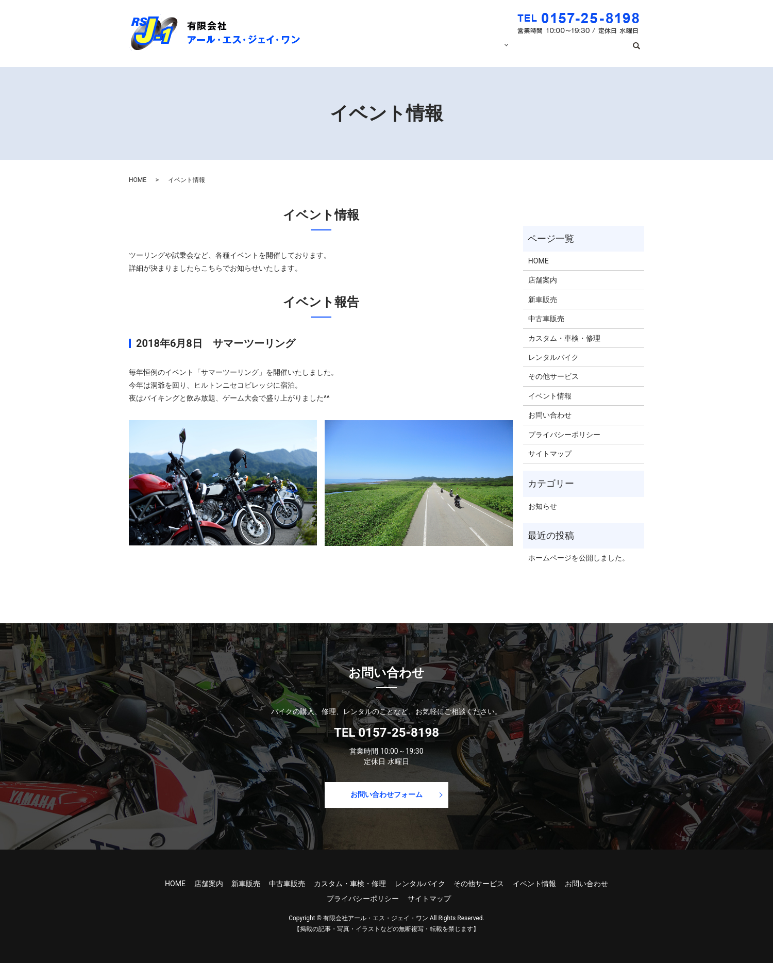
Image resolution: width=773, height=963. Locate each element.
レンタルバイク (553, 357)
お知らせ (542, 506)
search (640, 51)
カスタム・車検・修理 (564, 338)
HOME (387, 50)
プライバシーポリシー (564, 434)
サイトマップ (550, 454)
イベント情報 (542, 50)
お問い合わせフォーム (386, 794)
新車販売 (542, 299)
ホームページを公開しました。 (578, 558)
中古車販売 (546, 318)
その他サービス (553, 376)
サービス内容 (477, 50)
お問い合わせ (599, 50)
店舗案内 (426, 50)
